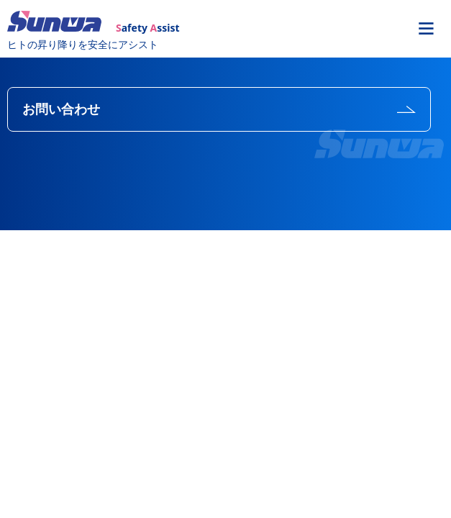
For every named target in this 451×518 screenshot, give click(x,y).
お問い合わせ (61, 109)
